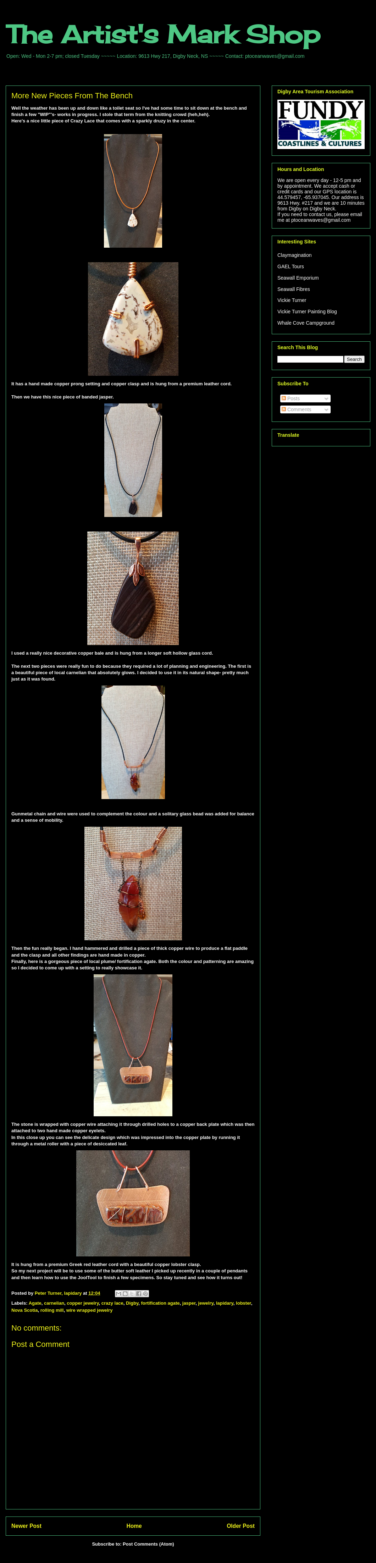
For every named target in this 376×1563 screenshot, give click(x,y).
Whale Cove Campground (305, 323)
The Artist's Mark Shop (163, 34)
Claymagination (294, 255)
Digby (132, 1303)
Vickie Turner (291, 300)
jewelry (206, 1303)
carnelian (54, 1303)
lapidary (224, 1303)
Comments (296, 409)
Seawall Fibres (293, 289)
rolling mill (52, 1310)
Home (134, 1526)
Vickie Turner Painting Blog (307, 311)
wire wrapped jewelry (89, 1310)
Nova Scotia (24, 1310)
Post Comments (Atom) (148, 1544)
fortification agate (160, 1303)
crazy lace (112, 1303)
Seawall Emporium (298, 278)
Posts (291, 398)
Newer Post (26, 1526)
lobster (243, 1303)
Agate (35, 1303)
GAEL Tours (290, 266)
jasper (189, 1303)
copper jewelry (83, 1303)
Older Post (241, 1526)
